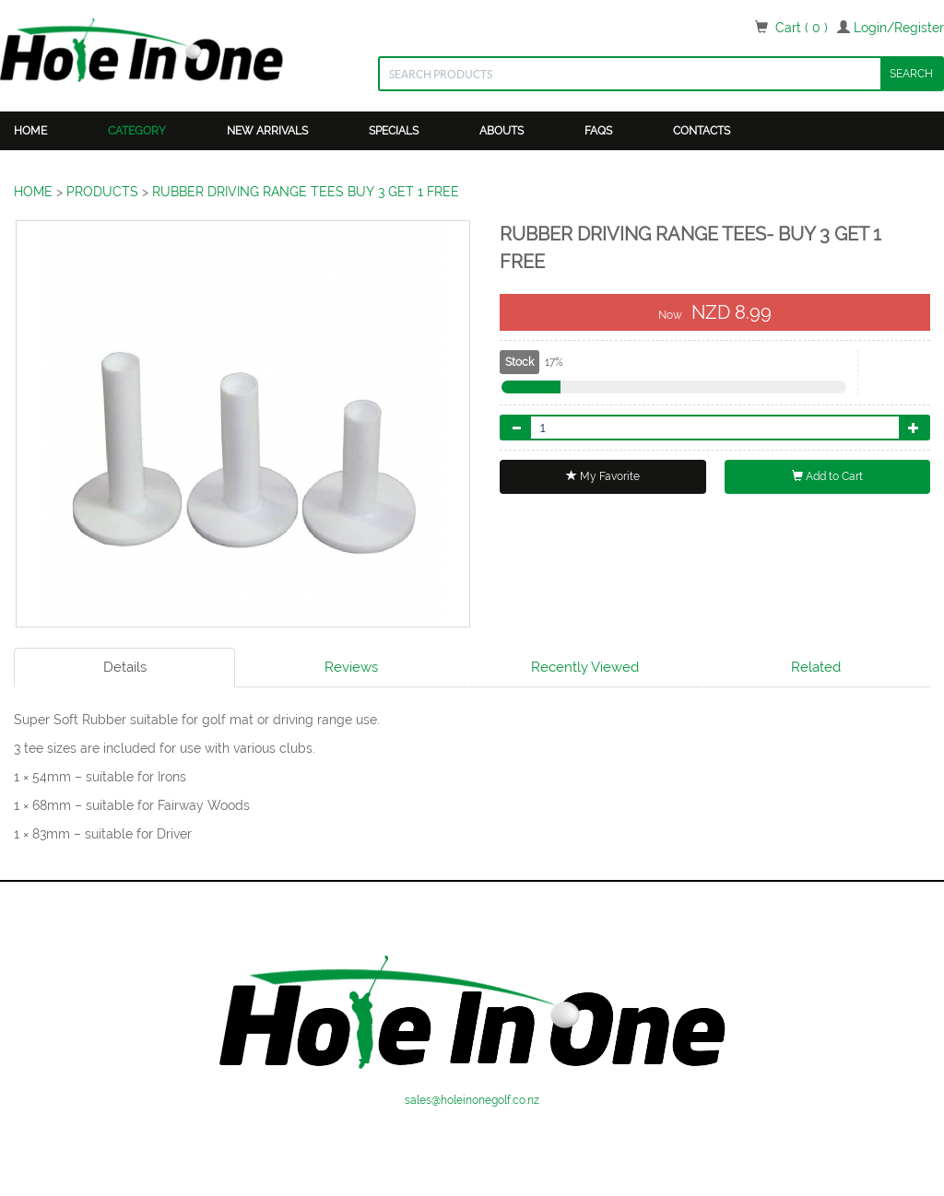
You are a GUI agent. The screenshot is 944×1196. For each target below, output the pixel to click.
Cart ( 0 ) (801, 27)
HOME (33, 191)
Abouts (501, 130)
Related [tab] (816, 667)
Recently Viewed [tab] (585, 667)
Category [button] (137, 130)
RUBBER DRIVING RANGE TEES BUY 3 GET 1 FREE (305, 191)
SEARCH (911, 73)
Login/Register (899, 27)
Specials (394, 130)
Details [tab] (125, 667)
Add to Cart (827, 476)
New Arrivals (267, 130)
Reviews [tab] (351, 667)
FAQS (598, 130)
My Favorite (603, 476)
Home (30, 130)
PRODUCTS (102, 191)
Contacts (701, 130)
